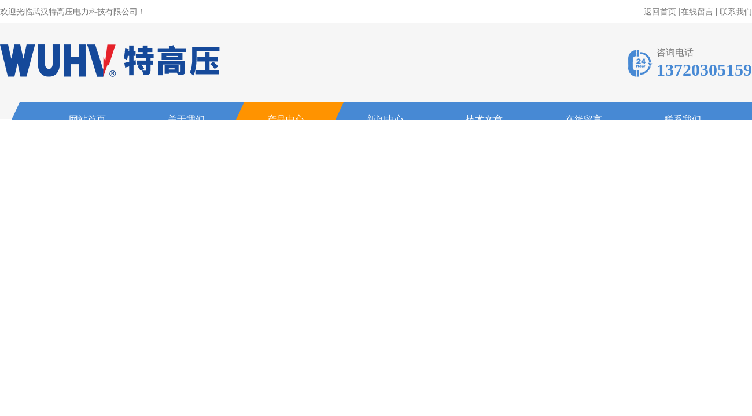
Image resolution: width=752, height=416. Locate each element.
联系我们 (736, 11)
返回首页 (660, 11)
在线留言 (697, 11)
